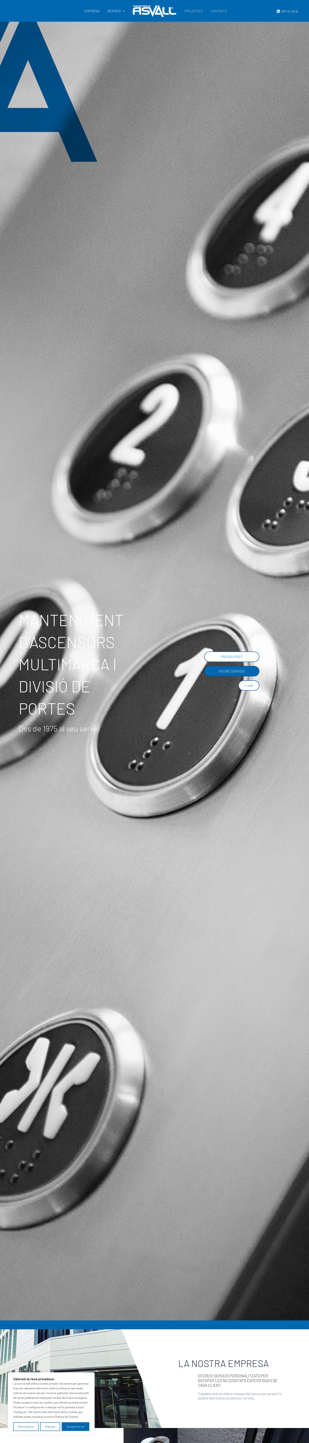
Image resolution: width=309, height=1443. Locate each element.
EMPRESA (93, 11)
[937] (287, 11)
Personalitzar (26, 1426)
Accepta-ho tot (76, 1426)
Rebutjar (50, 1426)
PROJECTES (193, 11)
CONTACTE (217, 11)
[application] (123, 11)
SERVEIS (116, 11)
